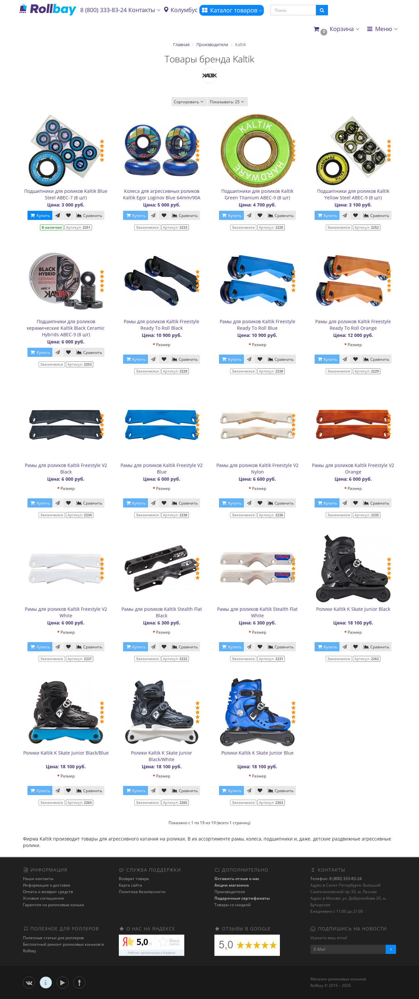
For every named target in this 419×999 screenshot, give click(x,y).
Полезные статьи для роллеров (53, 938)
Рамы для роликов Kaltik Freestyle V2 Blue (161, 468)
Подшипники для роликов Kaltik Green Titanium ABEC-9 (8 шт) (257, 194)
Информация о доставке (46, 885)
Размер (163, 344)
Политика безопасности (142, 891)
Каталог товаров (231, 10)
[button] (336, 29)
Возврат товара (134, 878)
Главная (181, 44)
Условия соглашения (43, 898)
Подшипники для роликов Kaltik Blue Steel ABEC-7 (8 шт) (65, 194)
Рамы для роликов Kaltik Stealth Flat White (257, 612)
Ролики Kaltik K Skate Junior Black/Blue (66, 753)
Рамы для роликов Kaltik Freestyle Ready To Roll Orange (353, 324)
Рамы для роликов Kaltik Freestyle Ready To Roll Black (161, 324)
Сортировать (189, 102)
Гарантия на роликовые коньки (53, 904)
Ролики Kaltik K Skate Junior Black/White (161, 756)
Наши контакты (38, 878)
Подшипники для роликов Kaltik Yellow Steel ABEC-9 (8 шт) (353, 194)
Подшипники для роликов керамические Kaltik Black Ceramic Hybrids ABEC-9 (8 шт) (66, 328)
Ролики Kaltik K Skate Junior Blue (257, 753)
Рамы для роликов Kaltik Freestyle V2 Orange (353, 468)
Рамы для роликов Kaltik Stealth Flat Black (161, 612)
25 (228, 102)
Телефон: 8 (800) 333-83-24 (336, 878)
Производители (212, 44)
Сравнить (89, 215)
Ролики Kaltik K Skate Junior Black (353, 609)
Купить (40, 215)
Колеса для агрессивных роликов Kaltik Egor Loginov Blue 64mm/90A (161, 194)
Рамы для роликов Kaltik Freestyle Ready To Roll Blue (257, 324)
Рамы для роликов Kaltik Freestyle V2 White (66, 612)
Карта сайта (130, 885)
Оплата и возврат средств (48, 891)
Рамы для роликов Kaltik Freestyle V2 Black (66, 468)
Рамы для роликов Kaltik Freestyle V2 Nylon (257, 468)
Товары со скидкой (232, 904)
